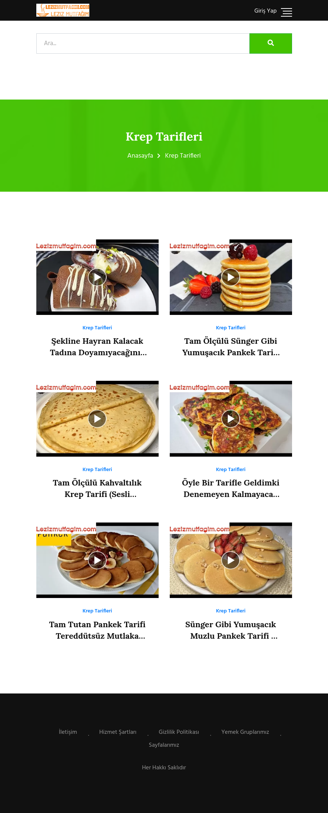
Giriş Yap (265, 11)
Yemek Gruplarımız (245, 732)
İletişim (68, 732)
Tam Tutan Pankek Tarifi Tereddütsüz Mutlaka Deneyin (97, 635)
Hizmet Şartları (117, 732)
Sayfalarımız (164, 745)
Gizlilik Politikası (179, 732)
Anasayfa (140, 156)
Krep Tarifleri (97, 328)
